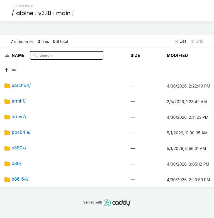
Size (135, 55)
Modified (177, 55)
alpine (24, 13)
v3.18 (44, 13)
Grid (196, 41)
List (180, 41)
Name (19, 55)
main (63, 13)
